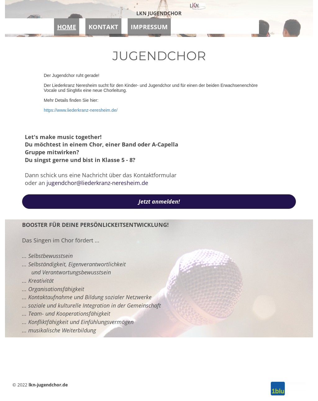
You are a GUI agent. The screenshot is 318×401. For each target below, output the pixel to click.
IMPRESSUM (149, 25)
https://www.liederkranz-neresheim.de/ (80, 110)
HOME (66, 25)
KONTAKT (103, 25)
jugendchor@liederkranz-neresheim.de (97, 183)
